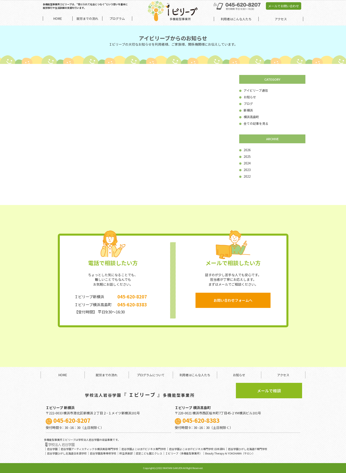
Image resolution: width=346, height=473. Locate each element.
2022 (245, 176)
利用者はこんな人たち (194, 375)
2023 (245, 170)
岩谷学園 (52, 449)
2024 (245, 163)
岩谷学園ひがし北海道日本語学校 (67, 453)
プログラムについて (151, 375)
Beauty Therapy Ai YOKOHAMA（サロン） (230, 453)
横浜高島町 (249, 117)
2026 (245, 150)
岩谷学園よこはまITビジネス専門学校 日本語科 (197, 449)
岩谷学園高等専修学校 (103, 453)
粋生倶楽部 (126, 453)
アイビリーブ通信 (253, 90)
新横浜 (246, 110)
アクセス (283, 375)
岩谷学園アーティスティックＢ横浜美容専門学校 (89, 449)
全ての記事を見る (253, 123)
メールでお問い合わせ (283, 6)
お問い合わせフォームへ (233, 300)
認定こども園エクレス (149, 453)
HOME (62, 375)
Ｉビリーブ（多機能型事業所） (183, 453)
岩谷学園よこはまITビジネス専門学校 (143, 449)
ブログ (246, 103)
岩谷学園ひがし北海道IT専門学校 (247, 449)
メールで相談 (269, 390)
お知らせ (247, 97)
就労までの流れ (106, 375)
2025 (245, 156)
